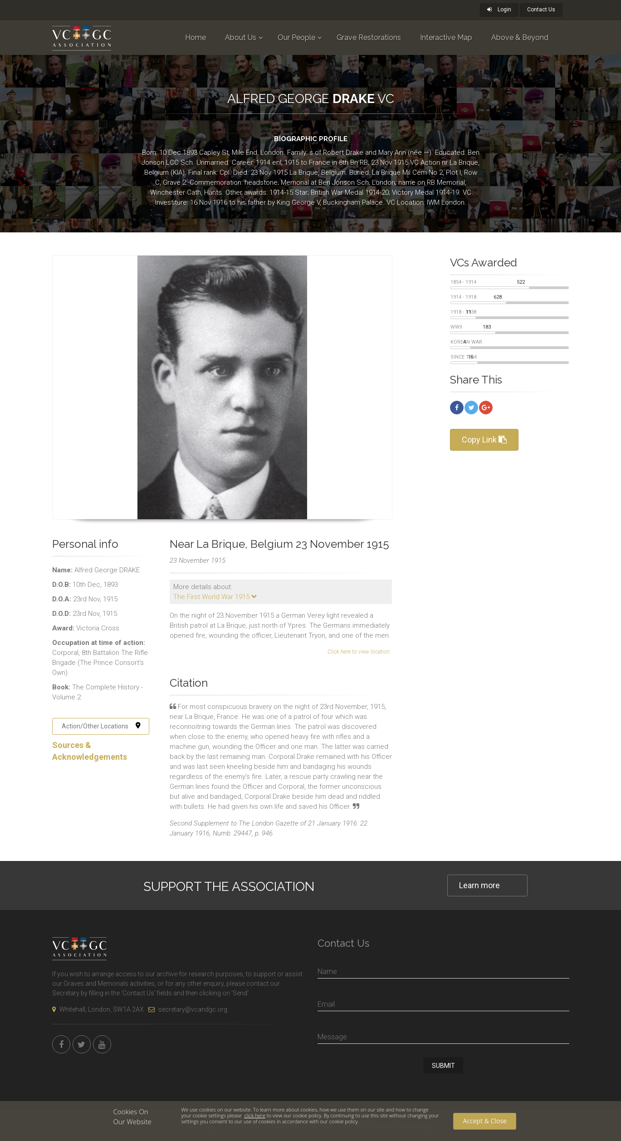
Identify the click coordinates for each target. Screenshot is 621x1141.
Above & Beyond (519, 37)
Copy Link (484, 439)
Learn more (479, 885)
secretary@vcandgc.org (187, 1009)
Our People (296, 37)
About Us (240, 37)
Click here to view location (359, 652)
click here (254, 1115)
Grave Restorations (369, 37)
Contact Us (541, 9)
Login (499, 9)
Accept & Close (484, 1120)
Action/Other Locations (101, 726)
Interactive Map (446, 37)
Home (195, 37)
